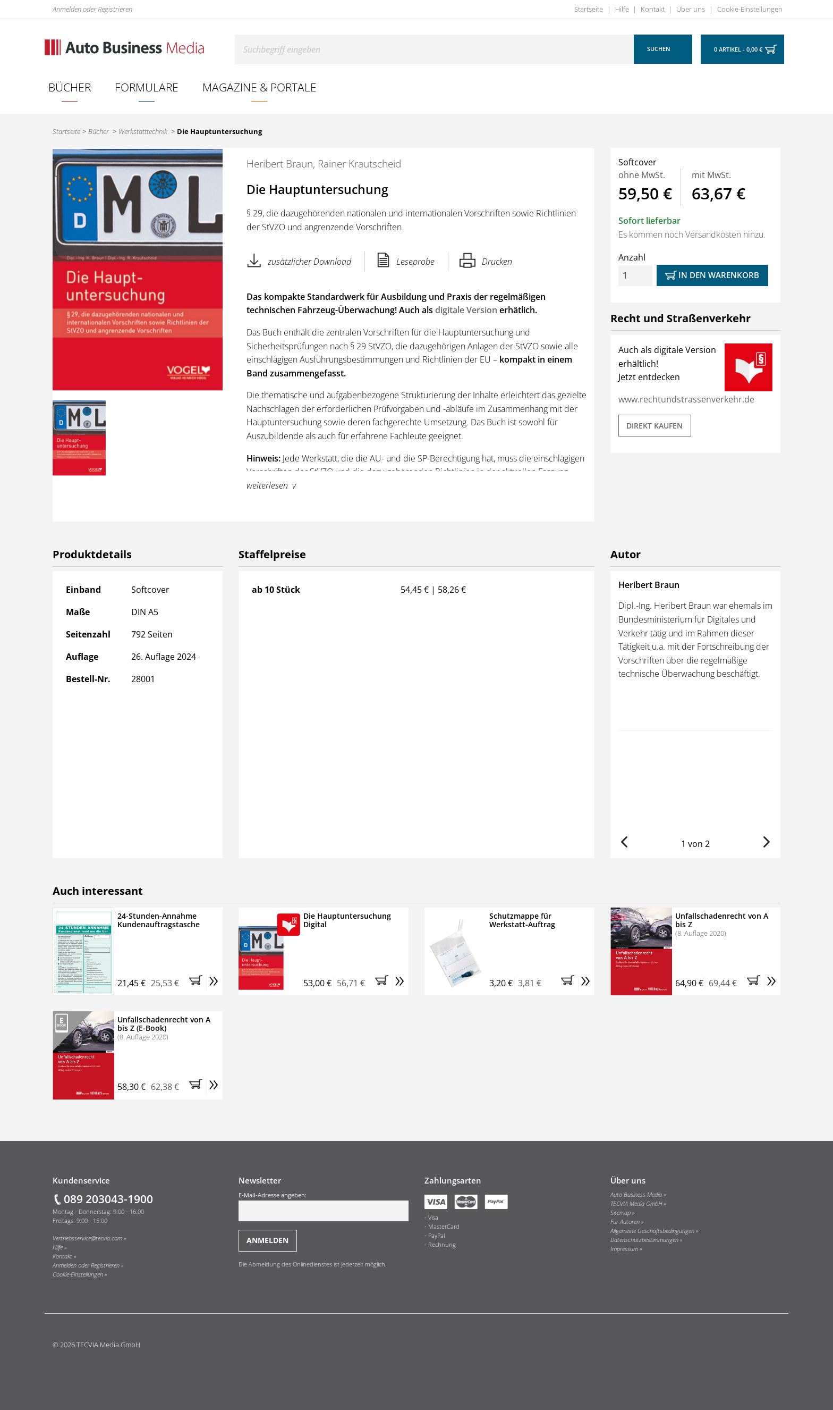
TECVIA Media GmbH (636, 1203)
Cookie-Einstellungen (750, 9)
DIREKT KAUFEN (654, 426)
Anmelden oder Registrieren (92, 9)
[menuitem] (70, 87)
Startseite (588, 9)
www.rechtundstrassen (664, 399)
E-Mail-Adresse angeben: (324, 1206)
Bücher (69, 87)
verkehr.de (732, 399)
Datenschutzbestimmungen (644, 1240)
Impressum (624, 1249)
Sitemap (620, 1212)
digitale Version (466, 310)
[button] (624, 841)
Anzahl (635, 268)
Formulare (146, 87)
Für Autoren (625, 1222)
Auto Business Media (636, 1194)
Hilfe (622, 9)
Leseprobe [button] (406, 260)
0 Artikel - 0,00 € (738, 49)
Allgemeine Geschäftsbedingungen (652, 1231)
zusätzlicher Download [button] (298, 260)
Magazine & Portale (259, 87)
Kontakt (653, 9)
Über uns (690, 9)
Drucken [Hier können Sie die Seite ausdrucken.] (486, 260)
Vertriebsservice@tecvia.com (87, 1238)
